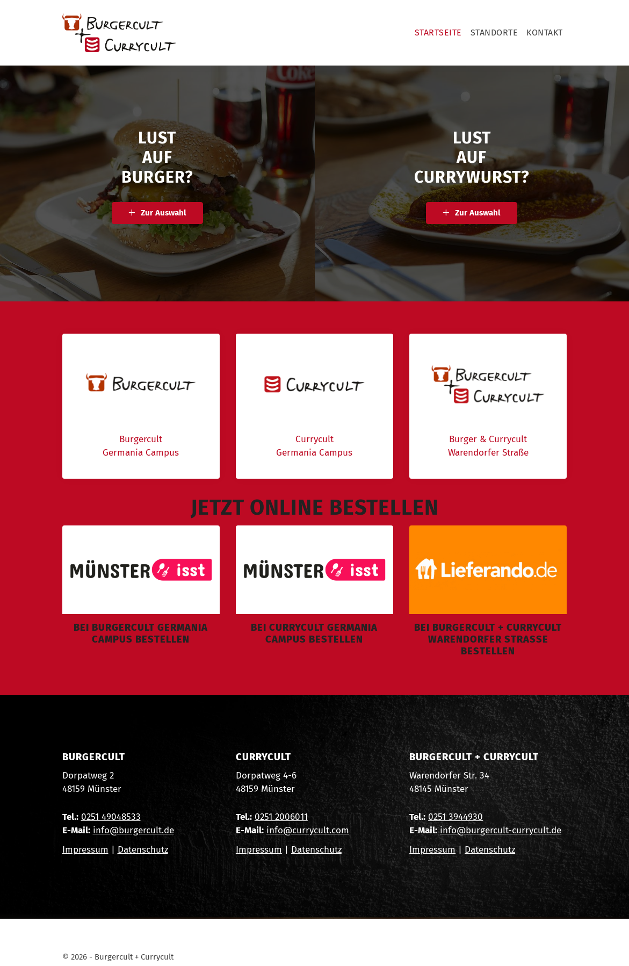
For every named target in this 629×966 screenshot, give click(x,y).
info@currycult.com (307, 830)
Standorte (494, 32)
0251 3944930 (455, 817)
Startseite (438, 32)
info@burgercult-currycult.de (500, 830)
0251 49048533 (111, 817)
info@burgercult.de (133, 830)
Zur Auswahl (163, 213)
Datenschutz (143, 849)
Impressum (85, 849)
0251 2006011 (281, 817)
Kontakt (544, 32)
